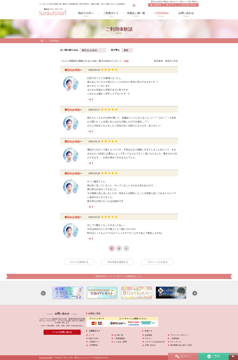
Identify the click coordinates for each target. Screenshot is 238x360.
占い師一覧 (118, 335)
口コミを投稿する (79, 262)
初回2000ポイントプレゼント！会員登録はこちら (119, 276)
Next (194, 293)
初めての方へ (85, 14)
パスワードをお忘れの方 (155, 342)
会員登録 (156, 5)
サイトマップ (175, 342)
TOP (42, 41)
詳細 (126, 61)
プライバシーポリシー (179, 335)
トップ (91, 335)
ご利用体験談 (161, 14)
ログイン (171, 5)
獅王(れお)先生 (72, 70)
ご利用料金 (93, 345)
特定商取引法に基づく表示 (181, 345)
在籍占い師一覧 (136, 14)
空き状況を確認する (118, 262)
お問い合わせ (189, 5)
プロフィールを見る (158, 262)
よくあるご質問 (120, 342)
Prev (43, 293)
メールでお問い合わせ (62, 332)
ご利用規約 (174, 339)
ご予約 (213, 356)
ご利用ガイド (111, 14)
